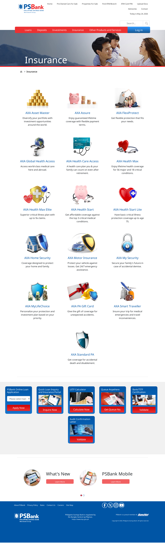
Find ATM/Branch (109, 4)
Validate (144, 409)
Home (49, 4)
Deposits (42, 30)
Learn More (60, 481)
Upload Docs (142, 4)
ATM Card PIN (127, 4)
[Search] (131, 23)
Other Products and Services (105, 30)
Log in (139, 30)
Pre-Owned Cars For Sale (67, 4)
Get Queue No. (112, 409)
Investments (59, 30)
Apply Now (18, 407)
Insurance (78, 30)
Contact (144, 9)
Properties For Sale (90, 4)
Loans (28, 30)
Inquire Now (50, 409)
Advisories (132, 9)
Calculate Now (81, 409)
